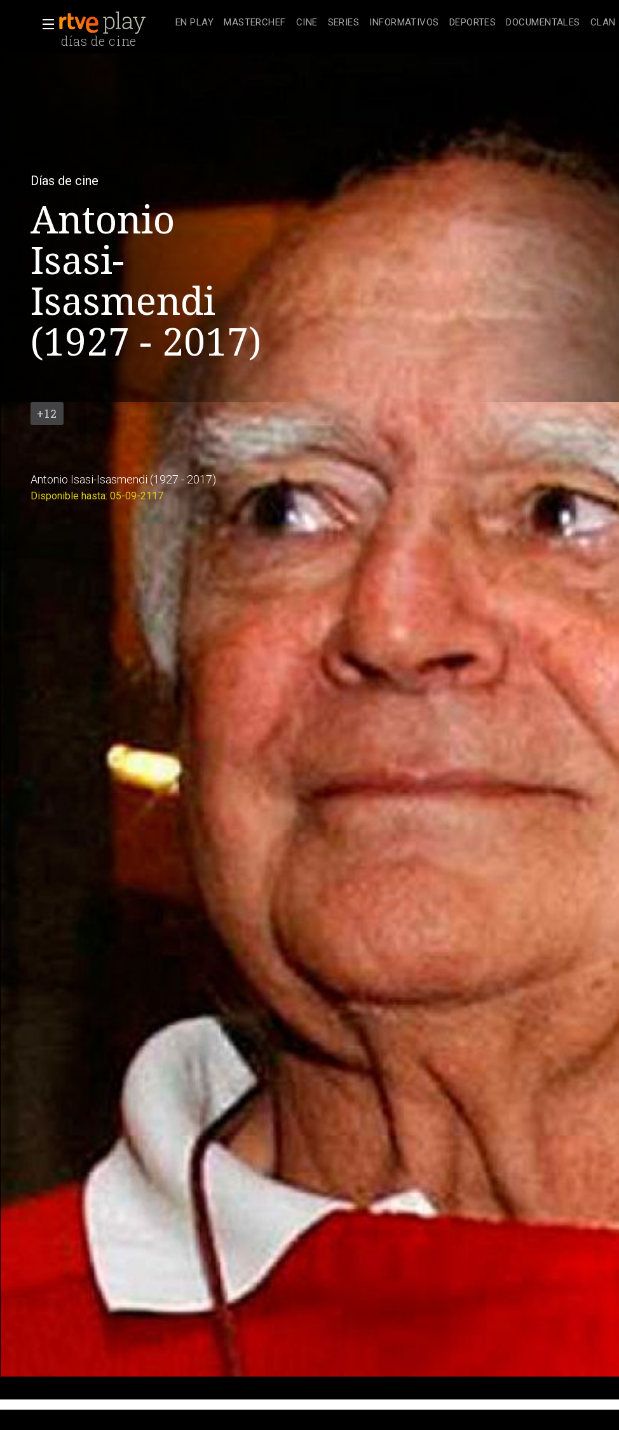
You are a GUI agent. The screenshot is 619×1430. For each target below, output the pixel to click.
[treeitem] (194, 23)
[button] (44, 24)
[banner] (114, 23)
